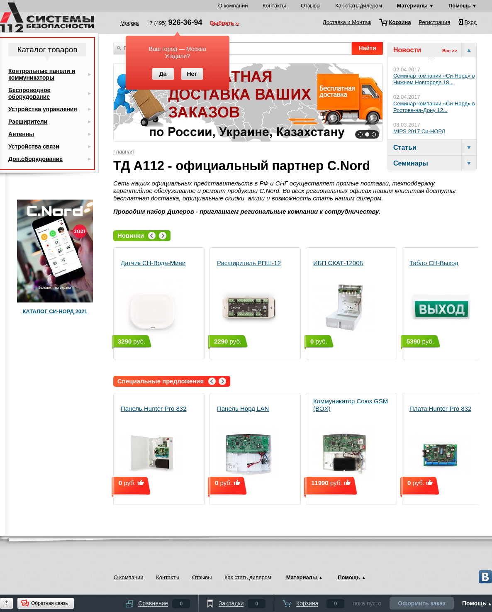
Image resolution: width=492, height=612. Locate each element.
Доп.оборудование (35, 159)
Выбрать (222, 24)
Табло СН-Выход (440, 299)
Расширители (27, 121)
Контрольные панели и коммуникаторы (41, 74)
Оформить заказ (422, 603)
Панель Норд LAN (248, 444)
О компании (233, 5)
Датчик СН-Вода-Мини (153, 299)
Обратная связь (49, 603)
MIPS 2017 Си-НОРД (419, 131)
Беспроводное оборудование (29, 93)
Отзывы (311, 5)
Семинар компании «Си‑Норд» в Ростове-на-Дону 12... (434, 106)
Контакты (274, 5)
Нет (192, 74)
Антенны (21, 134)
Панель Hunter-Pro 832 (154, 444)
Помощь (459, 5)
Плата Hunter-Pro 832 (440, 444)
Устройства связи (33, 146)
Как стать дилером (358, 5)
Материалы (412, 5)
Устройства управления (42, 109)
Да (163, 74)
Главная (123, 152)
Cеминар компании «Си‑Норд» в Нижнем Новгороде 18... (434, 79)
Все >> (449, 50)
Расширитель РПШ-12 (249, 299)
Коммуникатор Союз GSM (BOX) (350, 440)
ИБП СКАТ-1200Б (344, 299)
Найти (367, 48)
